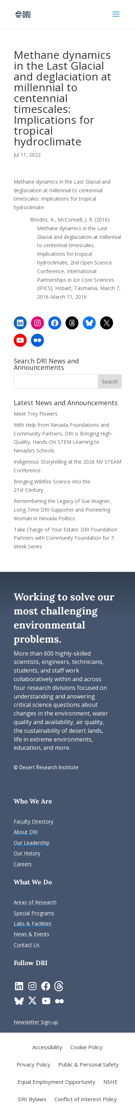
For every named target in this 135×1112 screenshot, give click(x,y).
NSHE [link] (110, 1082)
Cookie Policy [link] (86, 1048)
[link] (23, 13)
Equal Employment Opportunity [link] (56, 1082)
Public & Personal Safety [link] (88, 1065)
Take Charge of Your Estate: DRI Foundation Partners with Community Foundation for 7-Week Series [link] (65, 538)
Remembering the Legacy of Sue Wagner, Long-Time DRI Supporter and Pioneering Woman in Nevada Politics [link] (62, 510)
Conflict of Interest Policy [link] (85, 1099)
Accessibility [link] (47, 1048)
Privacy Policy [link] (33, 1065)
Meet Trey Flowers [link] (36, 413)
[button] (116, 19)
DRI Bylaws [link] (32, 1099)
